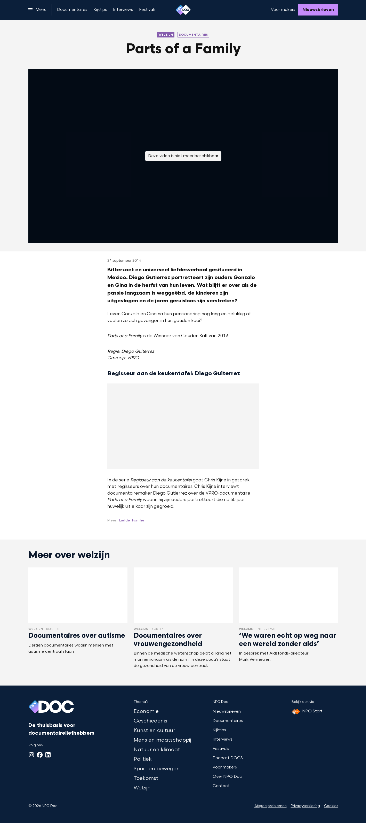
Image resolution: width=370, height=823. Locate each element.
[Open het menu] (37, 10)
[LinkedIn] (48, 755)
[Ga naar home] (183, 10)
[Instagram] (31, 755)
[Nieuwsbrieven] (318, 10)
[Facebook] (40, 755)
